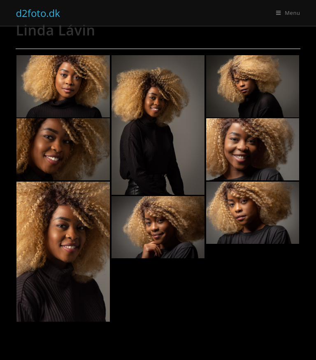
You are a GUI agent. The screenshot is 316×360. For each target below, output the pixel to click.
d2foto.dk (38, 13)
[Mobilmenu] (288, 12)
